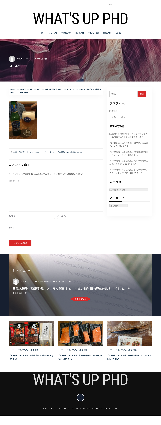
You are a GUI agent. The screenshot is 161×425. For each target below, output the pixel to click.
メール (61, 216)
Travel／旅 (79, 33)
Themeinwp (111, 408)
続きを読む (81, 299)
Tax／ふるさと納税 (30, 350)
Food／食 (107, 33)
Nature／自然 (93, 33)
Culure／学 (66, 33)
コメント (14, 181)
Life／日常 (53, 33)
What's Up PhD (80, 19)
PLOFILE (118, 33)
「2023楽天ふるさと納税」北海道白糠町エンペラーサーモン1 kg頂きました (128, 153)
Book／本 (60, 281)
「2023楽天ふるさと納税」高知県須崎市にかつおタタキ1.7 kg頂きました (128, 162)
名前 (12, 216)
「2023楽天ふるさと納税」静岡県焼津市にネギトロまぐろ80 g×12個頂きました (128, 171)
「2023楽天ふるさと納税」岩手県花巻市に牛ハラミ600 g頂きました (128, 144)
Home (42, 33)
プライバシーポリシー (119, 117)
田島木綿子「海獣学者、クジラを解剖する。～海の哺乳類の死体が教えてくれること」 (129, 135)
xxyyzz (27, 59)
